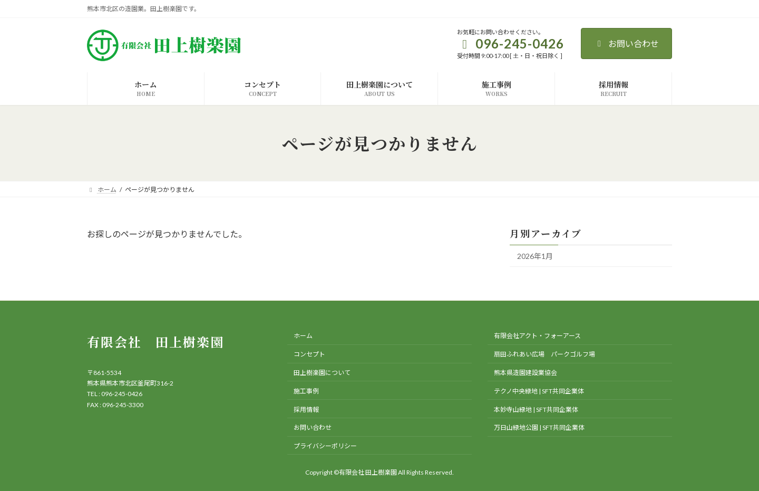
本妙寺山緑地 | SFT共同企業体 (536, 409)
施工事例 (306, 390)
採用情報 (306, 409)
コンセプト (309, 354)
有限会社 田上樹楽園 (155, 341)
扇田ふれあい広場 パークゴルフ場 (544, 354)
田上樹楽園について (322, 373)
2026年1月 (535, 256)
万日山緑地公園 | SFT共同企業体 (539, 427)
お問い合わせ (626, 43)
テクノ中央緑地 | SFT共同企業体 (539, 390)
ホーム (303, 336)
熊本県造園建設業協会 (525, 373)
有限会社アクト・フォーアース (537, 336)
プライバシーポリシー (325, 446)
